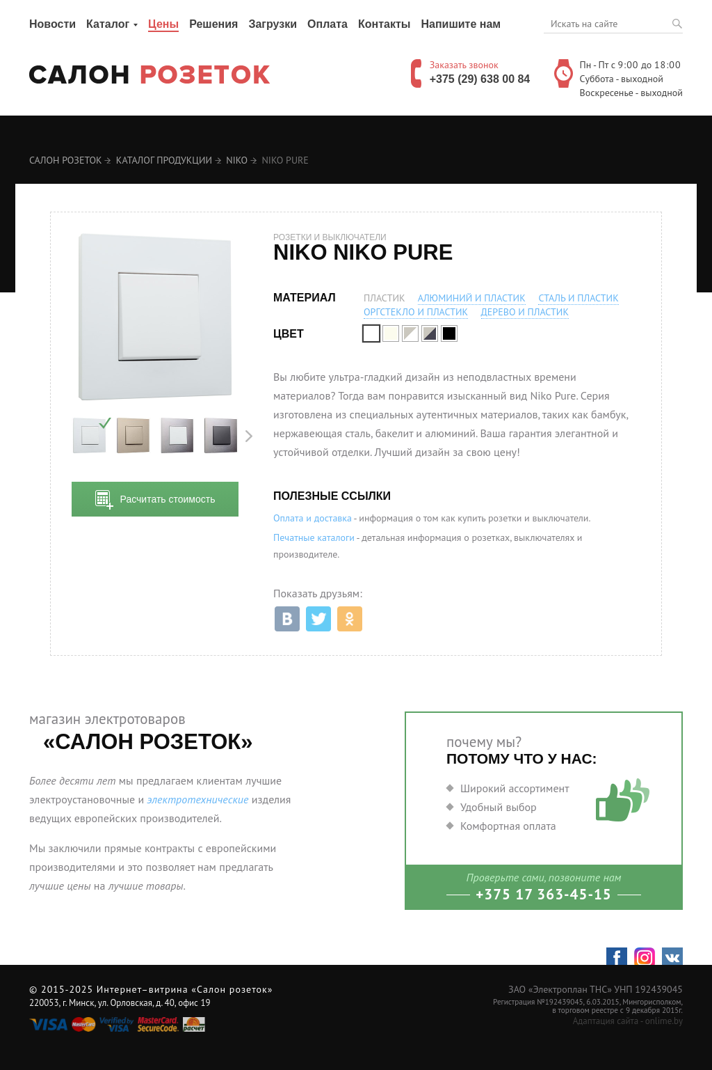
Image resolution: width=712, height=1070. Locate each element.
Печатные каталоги (314, 537)
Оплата (327, 24)
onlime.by (664, 1021)
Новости (52, 24)
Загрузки (272, 24)
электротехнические (197, 799)
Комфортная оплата (508, 826)
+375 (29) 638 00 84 (480, 79)
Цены (163, 24)
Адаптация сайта (605, 1021)
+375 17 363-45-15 (544, 894)
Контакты (384, 24)
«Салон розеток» (232, 989)
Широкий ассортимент (514, 788)
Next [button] (248, 436)
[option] (89, 436)
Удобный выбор (498, 807)
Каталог (107, 24)
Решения (213, 24)
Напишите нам (461, 24)
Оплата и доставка (312, 518)
